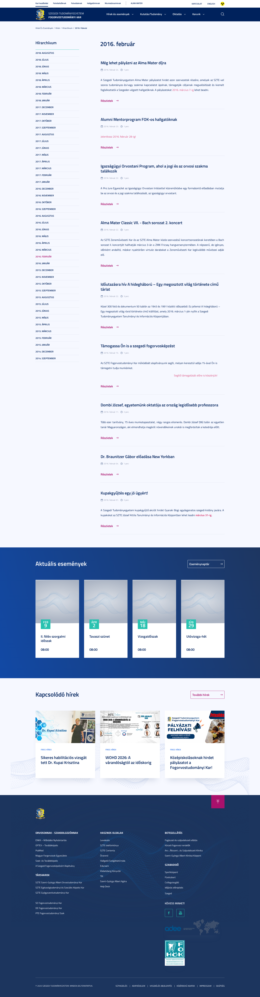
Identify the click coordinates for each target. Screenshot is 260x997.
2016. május (42, 236)
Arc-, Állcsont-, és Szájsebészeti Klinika (184, 850)
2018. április (42, 80)
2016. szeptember (45, 209)
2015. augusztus (44, 297)
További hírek (200, 695)
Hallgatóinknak (93, 3)
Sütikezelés (121, 985)
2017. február (43, 175)
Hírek (57, 28)
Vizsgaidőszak (148, 636)
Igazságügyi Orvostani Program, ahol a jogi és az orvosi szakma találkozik (154, 168)
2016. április (42, 242)
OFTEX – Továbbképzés (46, 845)
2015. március (43, 331)
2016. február (81, 28)
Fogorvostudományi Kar (64, 17)
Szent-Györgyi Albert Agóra (113, 881)
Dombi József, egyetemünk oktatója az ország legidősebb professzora (159, 404)
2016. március (43, 249)
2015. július (42, 304)
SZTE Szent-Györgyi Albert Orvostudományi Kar (58, 882)
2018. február (43, 93)
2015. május (42, 317)
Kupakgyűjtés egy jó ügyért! (124, 492)
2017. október (43, 120)
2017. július (42, 141)
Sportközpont (171, 872)
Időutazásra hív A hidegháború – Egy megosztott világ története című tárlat (160, 287)
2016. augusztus (44, 215)
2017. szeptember (45, 127)
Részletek (107, 100)
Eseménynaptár (199, 564)
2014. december (44, 351)
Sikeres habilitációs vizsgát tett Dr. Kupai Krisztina (64, 760)
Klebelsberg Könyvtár (110, 871)
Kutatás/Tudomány (151, 14)
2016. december (44, 188)
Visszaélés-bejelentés (161, 985)
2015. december (44, 270)
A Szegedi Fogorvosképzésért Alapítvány (55, 865)
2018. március (43, 86)
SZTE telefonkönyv (109, 845)
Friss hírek (46, 749)
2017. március (43, 168)
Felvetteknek (76, 3)
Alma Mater (136, 3)
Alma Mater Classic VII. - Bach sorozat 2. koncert (141, 222)
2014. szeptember (45, 358)
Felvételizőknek (59, 3)
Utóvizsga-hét (196, 636)
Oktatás (177, 14)
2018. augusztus (44, 52)
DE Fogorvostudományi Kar (48, 908)
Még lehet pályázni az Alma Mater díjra (133, 62)
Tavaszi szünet (99, 636)
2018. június (42, 66)
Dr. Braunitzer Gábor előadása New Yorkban (137, 456)
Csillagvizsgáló (172, 882)
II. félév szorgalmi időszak (53, 638)
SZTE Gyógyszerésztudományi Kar (52, 892)
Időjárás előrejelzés (174, 887)
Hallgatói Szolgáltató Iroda (112, 860)
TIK (101, 876)
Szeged (168, 893)
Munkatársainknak (113, 3)
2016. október (43, 202)
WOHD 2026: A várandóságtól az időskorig (128, 760)
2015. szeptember (45, 290)
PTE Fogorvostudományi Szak (49, 913)
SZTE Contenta (107, 850)
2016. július (42, 222)
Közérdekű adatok (186, 985)
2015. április (42, 324)
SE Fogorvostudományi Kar (48, 902)
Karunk (196, 14)
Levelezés (105, 840)
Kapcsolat (197, 3)
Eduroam (104, 865)
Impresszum (205, 985)
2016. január (42, 263)
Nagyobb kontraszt (223, 4)
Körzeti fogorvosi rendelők (177, 845)
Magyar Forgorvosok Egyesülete (51, 855)
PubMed (39, 850)
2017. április (42, 161)
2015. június (42, 310)
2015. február (43, 338)
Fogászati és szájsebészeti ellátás (181, 840)
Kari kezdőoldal (41, 3)
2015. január (42, 344)
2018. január (42, 100)
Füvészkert (170, 877)
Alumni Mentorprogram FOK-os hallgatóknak (139, 119)
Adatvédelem (138, 985)
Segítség (220, 985)
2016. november (44, 195)
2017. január (42, 181)
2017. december (44, 107)
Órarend (104, 855)
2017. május (42, 154)
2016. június (42, 229)
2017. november (44, 114)
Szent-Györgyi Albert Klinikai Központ (183, 855)
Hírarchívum (67, 28)
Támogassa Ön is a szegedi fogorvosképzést (138, 345)
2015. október (43, 283)
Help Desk (105, 886)
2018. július (42, 59)
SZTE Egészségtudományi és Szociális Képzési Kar (59, 887)
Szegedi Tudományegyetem (66, 13)
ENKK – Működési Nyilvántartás (51, 840)
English (211, 3)
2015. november (44, 276)
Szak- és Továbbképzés (46, 860)
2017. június (42, 147)
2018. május (42, 73)
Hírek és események (118, 14)
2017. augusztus (44, 134)
